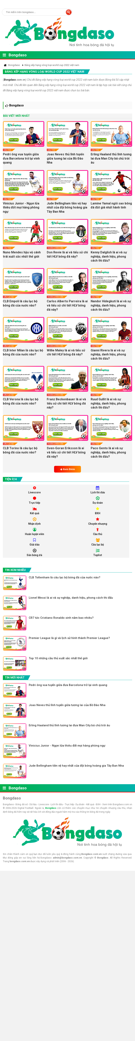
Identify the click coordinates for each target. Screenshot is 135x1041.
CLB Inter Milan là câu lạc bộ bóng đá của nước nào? (23, 352)
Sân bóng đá (34, 553)
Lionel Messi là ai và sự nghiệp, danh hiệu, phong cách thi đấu (71, 598)
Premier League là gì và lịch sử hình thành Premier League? (69, 638)
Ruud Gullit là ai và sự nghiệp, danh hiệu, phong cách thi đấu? (108, 403)
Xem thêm (67, 469)
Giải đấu (34, 542)
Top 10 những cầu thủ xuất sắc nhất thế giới (58, 659)
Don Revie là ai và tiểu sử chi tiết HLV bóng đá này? (67, 254)
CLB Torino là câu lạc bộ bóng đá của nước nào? (20, 450)
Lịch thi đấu (97, 490)
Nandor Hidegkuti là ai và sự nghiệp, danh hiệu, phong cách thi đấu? (111, 305)
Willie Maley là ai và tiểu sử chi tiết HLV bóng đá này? (66, 352)
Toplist (97, 553)
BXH (97, 511)
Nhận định (34, 521)
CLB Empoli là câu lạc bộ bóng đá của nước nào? (20, 303)
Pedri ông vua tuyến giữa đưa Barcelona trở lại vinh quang (21, 158)
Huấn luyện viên (55, 248)
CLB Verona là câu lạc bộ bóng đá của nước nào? (20, 401)
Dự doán (97, 500)
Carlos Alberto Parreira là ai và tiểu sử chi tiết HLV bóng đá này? (67, 305)
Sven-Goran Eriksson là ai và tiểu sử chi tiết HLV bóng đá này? (66, 452)
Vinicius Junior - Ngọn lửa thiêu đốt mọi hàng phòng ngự (21, 207)
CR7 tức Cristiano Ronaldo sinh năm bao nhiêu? (61, 618)
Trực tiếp (34, 500)
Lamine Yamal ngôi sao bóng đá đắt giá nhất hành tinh (111, 205)
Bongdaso (18, 55)
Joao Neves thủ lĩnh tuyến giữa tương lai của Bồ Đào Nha (65, 158)
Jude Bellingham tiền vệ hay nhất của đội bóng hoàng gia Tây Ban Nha (67, 207)
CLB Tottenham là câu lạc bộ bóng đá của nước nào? (65, 578)
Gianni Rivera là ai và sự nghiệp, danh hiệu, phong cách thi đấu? (108, 354)
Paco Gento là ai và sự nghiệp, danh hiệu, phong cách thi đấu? (108, 452)
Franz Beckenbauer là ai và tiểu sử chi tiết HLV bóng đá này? (66, 403)
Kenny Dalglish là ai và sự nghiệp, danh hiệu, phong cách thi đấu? (109, 256)
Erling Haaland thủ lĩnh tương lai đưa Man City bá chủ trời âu (111, 158)
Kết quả (34, 511)
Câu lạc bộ (9, 297)
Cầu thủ (7, 150)
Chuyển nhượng (97, 521)
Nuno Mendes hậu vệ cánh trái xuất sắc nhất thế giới (22, 254)
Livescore (34, 490)
